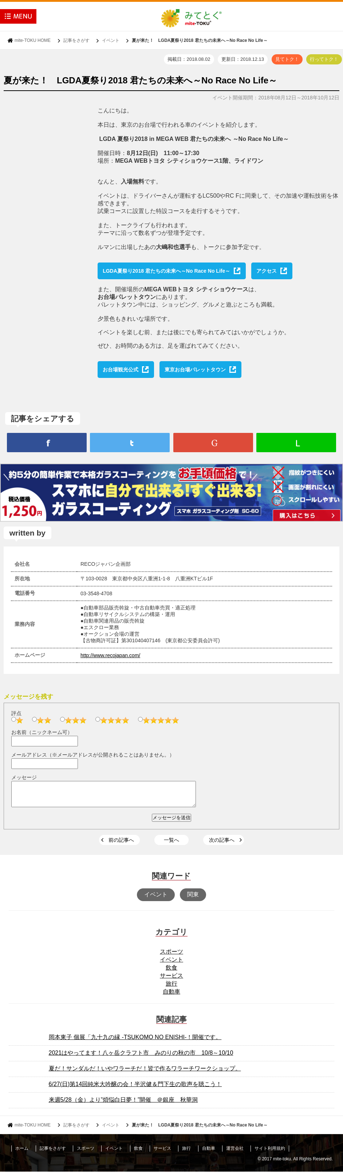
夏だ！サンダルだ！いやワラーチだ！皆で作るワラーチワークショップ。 (145, 1073)
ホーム (21, 1152)
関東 (193, 899)
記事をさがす (76, 40)
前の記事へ (121, 844)
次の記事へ (221, 844)
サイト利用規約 (270, 1152)
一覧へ (171, 844)
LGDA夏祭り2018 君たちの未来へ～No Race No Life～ (166, 271)
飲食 (171, 972)
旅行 (171, 988)
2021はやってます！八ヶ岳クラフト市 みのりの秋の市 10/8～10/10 (141, 1057)
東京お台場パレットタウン (195, 369)
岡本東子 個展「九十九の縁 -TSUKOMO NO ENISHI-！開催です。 (135, 1041)
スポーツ (171, 956)
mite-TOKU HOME (33, 40)
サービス (171, 980)
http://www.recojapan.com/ (110, 655)
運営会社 (235, 1152)
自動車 (171, 996)
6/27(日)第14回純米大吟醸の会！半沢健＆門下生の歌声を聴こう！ (135, 1088)
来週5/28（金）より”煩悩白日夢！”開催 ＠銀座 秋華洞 (123, 1104)
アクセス (266, 271)
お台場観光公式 (120, 369)
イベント (110, 40)
